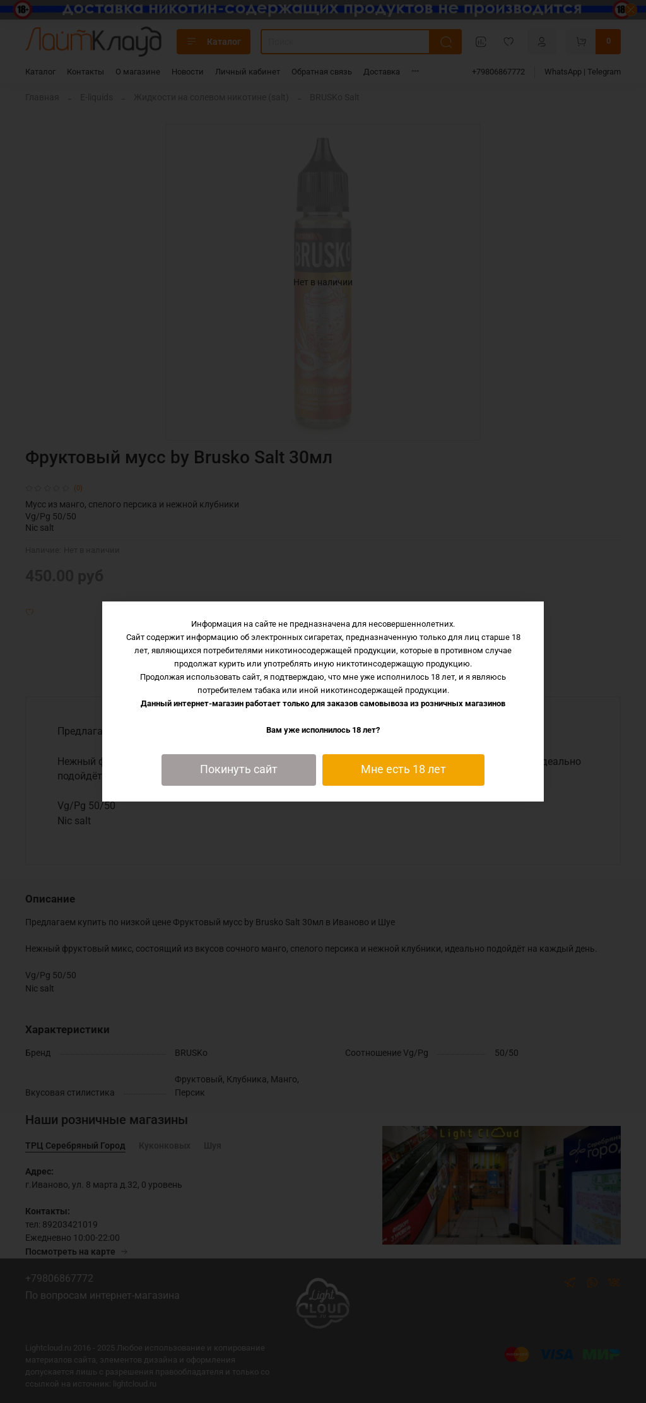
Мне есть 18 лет (403, 769)
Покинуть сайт (239, 769)
